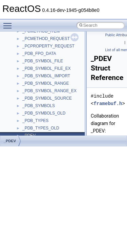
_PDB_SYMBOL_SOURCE (47, 98)
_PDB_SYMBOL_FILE (42, 61)
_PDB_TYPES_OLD (40, 128)
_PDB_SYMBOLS (38, 105)
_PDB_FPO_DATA (39, 53)
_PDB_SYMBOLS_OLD (43, 113)
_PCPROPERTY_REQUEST (48, 46)
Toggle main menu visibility (9, 22)
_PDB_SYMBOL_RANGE (45, 83)
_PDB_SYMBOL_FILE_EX (46, 68)
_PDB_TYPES (35, 120)
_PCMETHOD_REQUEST (46, 38)
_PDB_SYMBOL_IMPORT (46, 76)
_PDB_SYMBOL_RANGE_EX (49, 90)
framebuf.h (107, 103)
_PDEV (10, 141)
